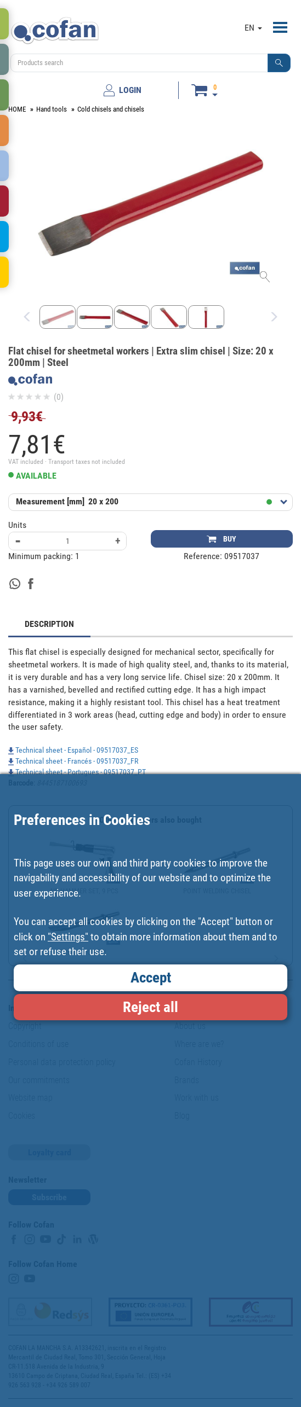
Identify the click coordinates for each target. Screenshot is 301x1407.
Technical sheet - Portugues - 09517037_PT (77, 772)
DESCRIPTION (49, 624)
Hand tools (51, 109)
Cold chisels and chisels (110, 109)
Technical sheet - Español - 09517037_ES (73, 750)
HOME (17, 109)
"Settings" (68, 937)
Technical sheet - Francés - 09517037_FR (73, 761)
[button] (279, 63)
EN (253, 27)
